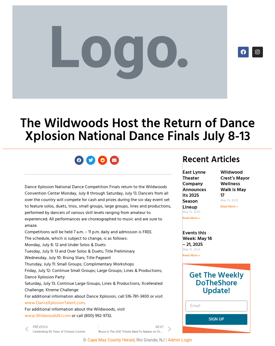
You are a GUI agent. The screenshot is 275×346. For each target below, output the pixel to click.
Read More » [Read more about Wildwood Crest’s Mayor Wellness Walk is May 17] (229, 206)
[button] (79, 160)
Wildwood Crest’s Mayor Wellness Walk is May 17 (234, 184)
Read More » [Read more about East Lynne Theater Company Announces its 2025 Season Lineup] (191, 218)
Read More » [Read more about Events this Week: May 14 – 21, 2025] (191, 255)
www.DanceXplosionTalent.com (55, 303)
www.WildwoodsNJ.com (48, 315)
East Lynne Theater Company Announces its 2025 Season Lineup (194, 190)
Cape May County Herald (111, 340)
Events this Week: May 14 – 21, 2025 (197, 239)
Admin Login (180, 340)
